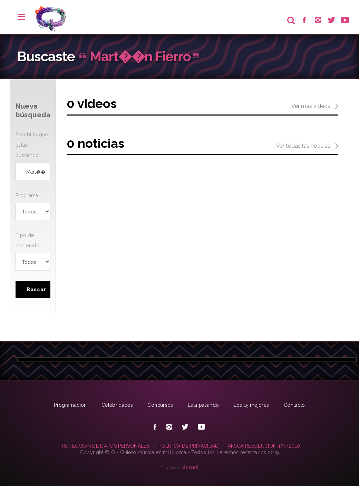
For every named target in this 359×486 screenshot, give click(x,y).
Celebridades (117, 405)
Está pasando (203, 405)
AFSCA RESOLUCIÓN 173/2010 (264, 446)
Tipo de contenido (27, 240)
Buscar (36, 289)
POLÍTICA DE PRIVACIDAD (188, 446)
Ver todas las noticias (307, 146)
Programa (27, 195)
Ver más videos (314, 106)
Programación (70, 405)
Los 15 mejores (251, 405)
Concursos (160, 405)
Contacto (294, 405)
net (190, 467)
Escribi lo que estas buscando (32, 145)
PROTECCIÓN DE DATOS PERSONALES (104, 446)
